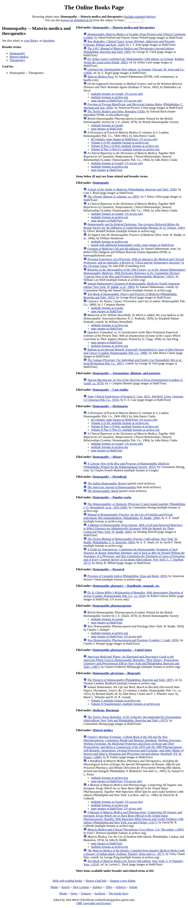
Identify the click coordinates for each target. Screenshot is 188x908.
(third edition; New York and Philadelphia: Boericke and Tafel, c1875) (132, 718)
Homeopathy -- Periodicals (110, 476)
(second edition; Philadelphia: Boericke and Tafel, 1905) (129, 50)
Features (86, 893)
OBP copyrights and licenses (93, 903)
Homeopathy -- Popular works (112, 497)
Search (65, 887)
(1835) (134, 273)
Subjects (121, 887)
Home (54, 887)
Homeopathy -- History (107, 456)
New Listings (81, 887)
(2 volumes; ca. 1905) (113, 196)
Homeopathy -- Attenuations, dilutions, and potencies (126, 373)
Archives (99, 893)
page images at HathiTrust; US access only (116, 100)
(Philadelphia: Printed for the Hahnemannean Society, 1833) (126, 465)
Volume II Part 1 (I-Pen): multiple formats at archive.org (125, 146)
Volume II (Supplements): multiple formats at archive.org (125, 704)
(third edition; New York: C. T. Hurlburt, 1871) (134, 556)
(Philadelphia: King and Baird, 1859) (127, 576)
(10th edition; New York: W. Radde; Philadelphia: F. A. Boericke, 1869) (130, 540)
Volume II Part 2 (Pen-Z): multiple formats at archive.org (125, 149)
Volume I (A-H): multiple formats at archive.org (120, 142)
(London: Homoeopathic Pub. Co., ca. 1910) (133, 594)
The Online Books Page (94, 7)
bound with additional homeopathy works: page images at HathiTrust (132, 245)
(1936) (116, 111)
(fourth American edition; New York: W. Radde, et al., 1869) (131, 285)
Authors (97, 887)
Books (63, 893)
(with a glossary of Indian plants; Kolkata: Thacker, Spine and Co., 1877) (134, 852)
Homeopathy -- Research (108, 569)
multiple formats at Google (107, 125)
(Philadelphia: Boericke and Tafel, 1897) (130, 680)
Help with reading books (67, 880)
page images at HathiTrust (106, 128)
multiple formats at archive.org (109, 97)
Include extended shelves (140, 16)
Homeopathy (17, 53)
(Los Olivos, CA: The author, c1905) (135, 829)
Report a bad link (96, 880)
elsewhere (49, 40)
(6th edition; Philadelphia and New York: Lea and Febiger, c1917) (133, 817)
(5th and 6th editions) (113, 248)
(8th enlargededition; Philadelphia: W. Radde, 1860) (128, 516)
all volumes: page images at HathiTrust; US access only (124, 139)
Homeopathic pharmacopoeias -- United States (122, 650)
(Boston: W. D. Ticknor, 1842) (134, 226)
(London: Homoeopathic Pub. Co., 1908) (133, 351)
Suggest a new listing (122, 880)
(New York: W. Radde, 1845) (133, 528)
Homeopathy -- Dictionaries (110, 406)
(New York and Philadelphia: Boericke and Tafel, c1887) (131, 661)
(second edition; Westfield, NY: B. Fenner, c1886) (133, 747)
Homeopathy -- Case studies (110, 389)
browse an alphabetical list (77, 20)
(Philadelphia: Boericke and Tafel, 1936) (132, 189)
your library (31, 40)
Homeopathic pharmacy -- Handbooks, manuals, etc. (126, 585)
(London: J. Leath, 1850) (133, 640)
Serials (133, 887)
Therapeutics (17, 60)
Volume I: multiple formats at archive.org (115, 700)
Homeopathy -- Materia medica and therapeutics (124, 27)
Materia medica (19, 56)
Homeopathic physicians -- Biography (117, 673)
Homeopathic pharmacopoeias (112, 605)
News (74, 893)
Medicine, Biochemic (106, 710)
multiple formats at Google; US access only (117, 93)
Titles (109, 887)
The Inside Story (119, 893)
